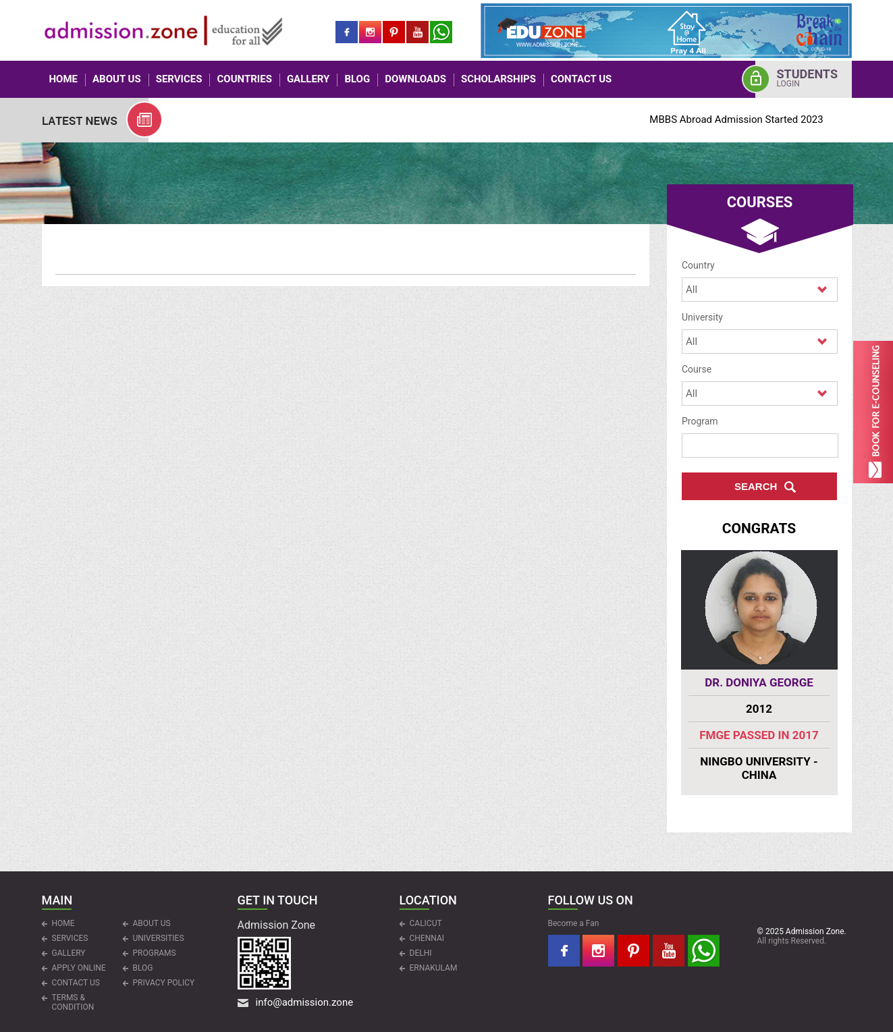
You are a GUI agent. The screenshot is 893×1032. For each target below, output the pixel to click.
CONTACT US (581, 79)
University (702, 317)
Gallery (308, 79)
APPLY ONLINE (79, 968)
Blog (357, 79)
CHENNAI (427, 938)
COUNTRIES (244, 79)
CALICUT (426, 923)
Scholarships (498, 79)
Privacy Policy (164, 982)
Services (179, 79)
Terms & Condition (73, 1002)
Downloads (415, 79)
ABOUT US (116, 79)
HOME (63, 79)
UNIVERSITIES (158, 938)
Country (698, 265)
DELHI (421, 953)
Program (700, 421)
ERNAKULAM (434, 968)
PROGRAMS (154, 953)
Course (696, 369)
